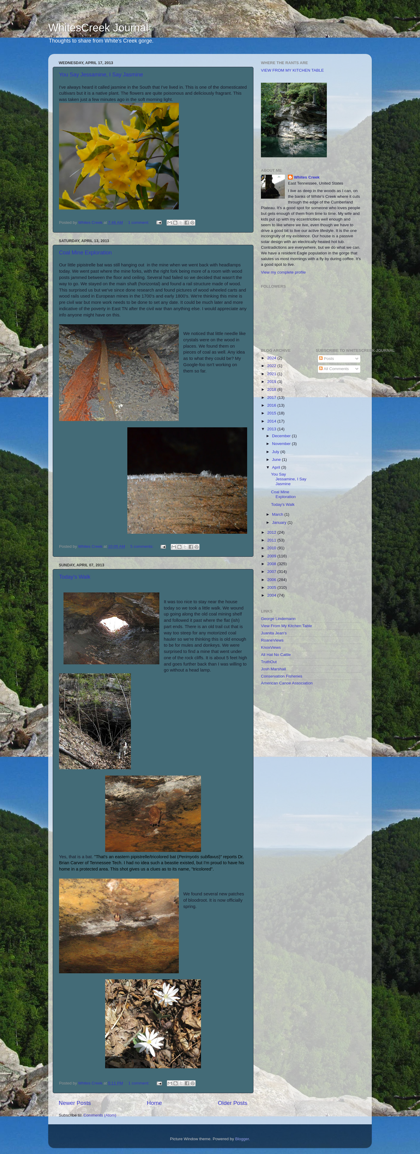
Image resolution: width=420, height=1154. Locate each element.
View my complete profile (283, 272)
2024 (272, 358)
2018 (272, 389)
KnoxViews (271, 647)
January (280, 522)
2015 (272, 413)
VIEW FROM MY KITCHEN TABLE (292, 70)
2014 (272, 421)
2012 (272, 532)
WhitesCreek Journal (98, 28)
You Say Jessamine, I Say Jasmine (101, 75)
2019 (272, 381)
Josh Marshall (273, 669)
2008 (272, 564)
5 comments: (142, 546)
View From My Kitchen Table (286, 626)
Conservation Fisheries (281, 676)
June (277, 459)
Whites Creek (307, 177)
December (282, 436)
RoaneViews (272, 640)
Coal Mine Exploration (85, 253)
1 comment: (139, 222)
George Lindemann (278, 618)
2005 (272, 587)
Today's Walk (74, 577)
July (276, 451)
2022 (272, 365)
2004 (272, 595)
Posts (326, 358)
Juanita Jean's (274, 633)
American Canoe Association (287, 683)
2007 (272, 571)
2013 (272, 429)
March (278, 514)
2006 (272, 579)
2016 (272, 405)
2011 (272, 540)
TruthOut (269, 662)
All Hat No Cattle (276, 654)
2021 (272, 374)
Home (154, 1103)
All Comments (334, 368)
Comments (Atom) (100, 1115)
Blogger (242, 1139)
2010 (272, 548)
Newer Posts (75, 1103)
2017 (272, 397)
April (276, 467)
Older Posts (232, 1103)
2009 (272, 556)
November (282, 443)
